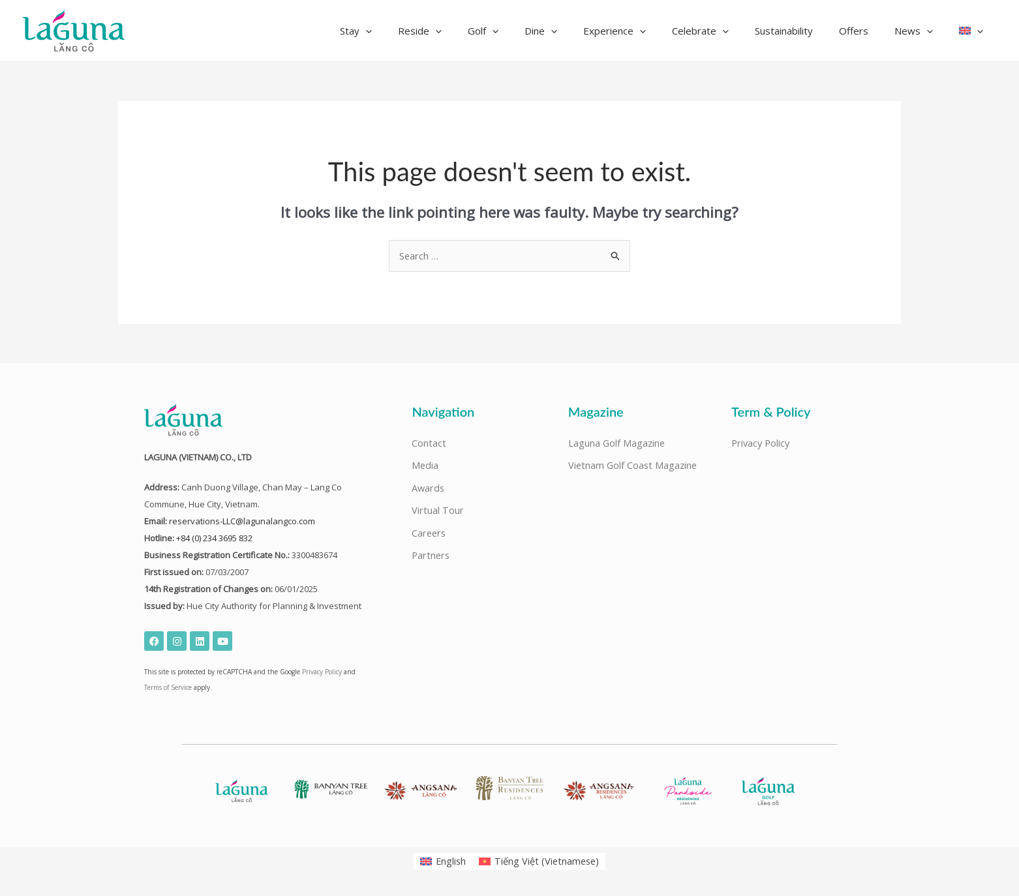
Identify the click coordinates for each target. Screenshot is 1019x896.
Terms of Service (168, 688)
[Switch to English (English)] (442, 861)
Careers (430, 535)
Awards (429, 489)
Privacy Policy (322, 672)
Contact (429, 444)
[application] (427, 30)
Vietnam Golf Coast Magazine (634, 466)
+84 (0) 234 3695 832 (214, 539)
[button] (418, 30)
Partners (431, 558)
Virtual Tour (438, 512)
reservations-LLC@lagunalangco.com (242, 522)
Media (425, 466)
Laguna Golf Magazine (617, 444)
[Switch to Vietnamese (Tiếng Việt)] (539, 861)
